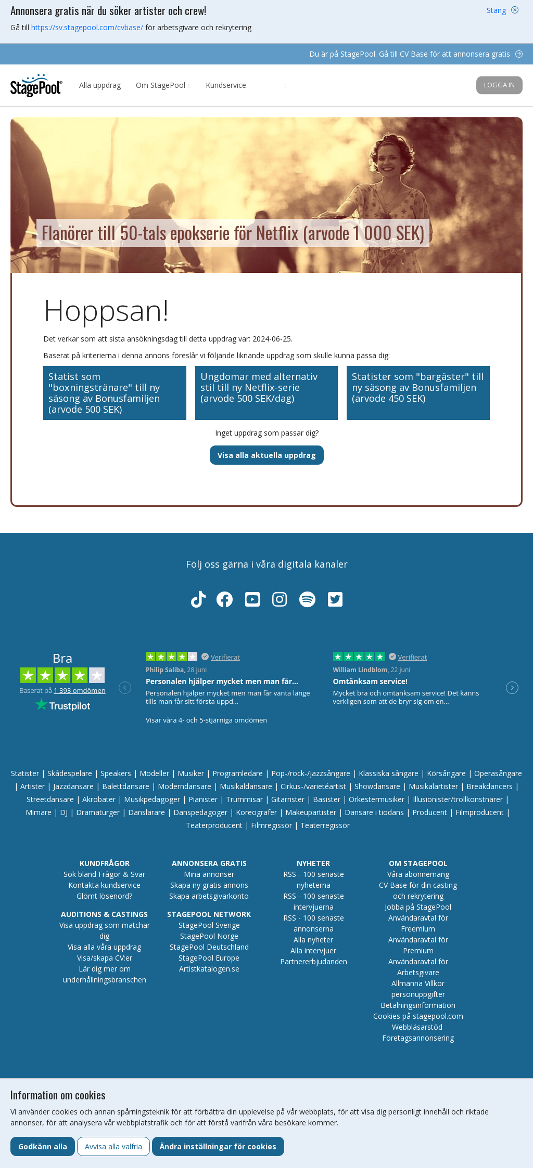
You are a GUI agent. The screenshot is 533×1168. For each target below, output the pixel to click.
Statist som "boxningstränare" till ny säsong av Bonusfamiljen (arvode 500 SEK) (104, 392)
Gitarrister (287, 799)
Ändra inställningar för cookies (218, 1146)
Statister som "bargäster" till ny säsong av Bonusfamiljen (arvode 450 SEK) (418, 387)
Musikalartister (433, 786)
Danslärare (146, 812)
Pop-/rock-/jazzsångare (310, 773)
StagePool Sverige (209, 925)
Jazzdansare (73, 786)
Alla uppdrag (100, 85)
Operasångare (498, 773)
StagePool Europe (209, 958)
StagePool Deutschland (209, 947)
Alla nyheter (313, 939)
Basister (326, 799)
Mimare (39, 812)
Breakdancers (489, 786)
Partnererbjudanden (313, 961)
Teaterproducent (214, 825)
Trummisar (244, 799)
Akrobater (99, 799)
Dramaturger (98, 812)
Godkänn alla (42, 1146)
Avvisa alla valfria (113, 1146)
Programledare (237, 773)
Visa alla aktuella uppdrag (267, 455)
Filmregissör (271, 825)
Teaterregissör (325, 825)
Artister (32, 786)
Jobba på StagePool (418, 907)
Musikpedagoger (152, 799)
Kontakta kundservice (104, 885)
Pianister (203, 799)
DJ (64, 812)
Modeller (154, 773)
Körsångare (446, 773)
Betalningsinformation (417, 1005)
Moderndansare (184, 786)
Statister (25, 773)
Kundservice (226, 85)
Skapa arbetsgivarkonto (209, 896)
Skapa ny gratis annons (209, 885)
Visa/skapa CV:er (104, 958)
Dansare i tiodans (374, 812)
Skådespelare (69, 773)
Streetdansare (50, 799)
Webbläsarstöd (417, 1027)
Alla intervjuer (313, 950)
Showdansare (377, 786)
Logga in (499, 84)
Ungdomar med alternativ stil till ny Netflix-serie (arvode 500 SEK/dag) (259, 387)
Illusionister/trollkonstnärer (458, 799)
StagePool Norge (209, 936)
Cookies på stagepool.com (418, 1016)
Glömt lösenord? (104, 896)
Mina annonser (209, 874)
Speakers (115, 773)
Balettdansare (125, 786)
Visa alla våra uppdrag (104, 947)
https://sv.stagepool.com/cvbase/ (87, 27)
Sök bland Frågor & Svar (104, 874)
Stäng (496, 10)
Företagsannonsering (418, 1038)
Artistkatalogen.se (209, 969)
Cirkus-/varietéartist (313, 786)
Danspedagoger (200, 812)
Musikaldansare (246, 786)
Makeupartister (310, 812)
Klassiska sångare (388, 773)
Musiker (190, 773)
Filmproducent (479, 812)
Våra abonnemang (418, 874)
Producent (429, 812)
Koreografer (256, 812)
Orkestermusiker (376, 799)
